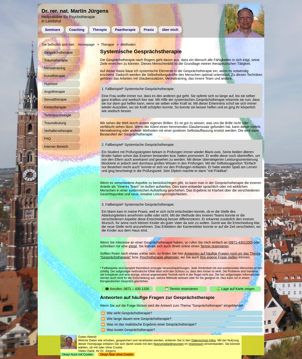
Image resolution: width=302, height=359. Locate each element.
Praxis (149, 30)
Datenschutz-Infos (203, 340)
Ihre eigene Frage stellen (219, 257)
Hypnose (51, 84)
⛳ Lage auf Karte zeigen (235, 289)
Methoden (128, 44)
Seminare (52, 30)
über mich (170, 30)
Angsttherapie (54, 92)
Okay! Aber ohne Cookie (116, 354)
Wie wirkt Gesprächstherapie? (129, 313)
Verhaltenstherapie (58, 131)
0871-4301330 (241, 242)
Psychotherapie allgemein (159, 257)
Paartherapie (125, 30)
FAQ (47, 138)
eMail (133, 246)
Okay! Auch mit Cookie (77, 354)
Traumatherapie (56, 60)
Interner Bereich (56, 146)
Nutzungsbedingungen (169, 344)
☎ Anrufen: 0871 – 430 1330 (127, 289)
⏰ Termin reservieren (181, 289)
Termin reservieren (214, 246)
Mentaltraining (54, 68)
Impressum (196, 344)
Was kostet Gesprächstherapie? (131, 330)
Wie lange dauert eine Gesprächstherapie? (139, 319)
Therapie (100, 30)
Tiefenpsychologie (57, 115)
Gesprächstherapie (58, 52)
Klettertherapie (55, 107)
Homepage (86, 44)
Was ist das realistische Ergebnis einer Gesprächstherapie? (151, 324)
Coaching (77, 30)
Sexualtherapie (55, 99)
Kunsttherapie (54, 76)
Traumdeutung (55, 123)
